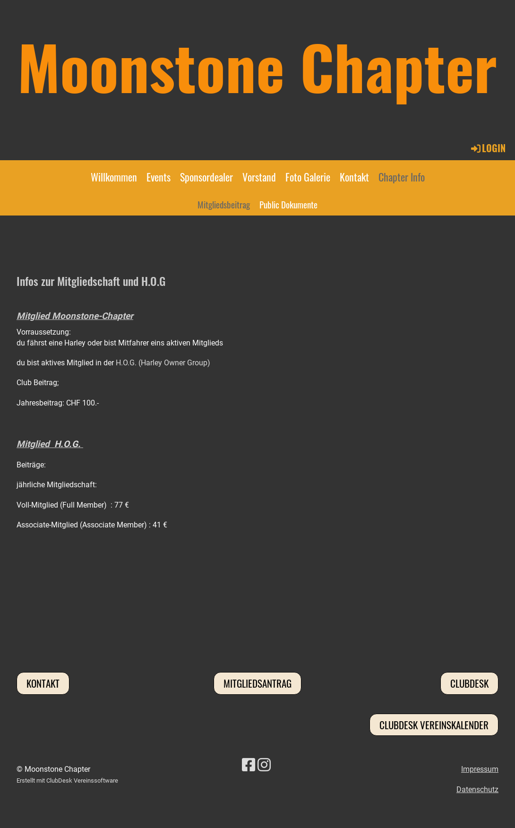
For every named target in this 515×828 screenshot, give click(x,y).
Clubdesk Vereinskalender (434, 724)
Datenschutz (477, 789)
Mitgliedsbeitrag (223, 204)
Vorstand (259, 176)
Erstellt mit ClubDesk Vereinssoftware (67, 780)
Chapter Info (401, 176)
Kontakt (354, 176)
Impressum (479, 769)
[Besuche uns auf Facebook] (248, 765)
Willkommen (114, 176)
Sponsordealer (206, 176)
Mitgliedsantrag (257, 683)
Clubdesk (469, 683)
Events (158, 176)
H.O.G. (67, 444)
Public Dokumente (288, 204)
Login (488, 148)
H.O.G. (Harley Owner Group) (163, 362)
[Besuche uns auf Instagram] (264, 765)
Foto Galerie (307, 176)
